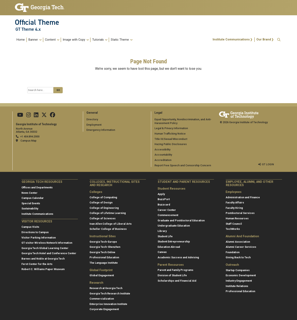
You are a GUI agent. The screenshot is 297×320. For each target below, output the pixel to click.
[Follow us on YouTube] (20, 115)
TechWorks (233, 228)
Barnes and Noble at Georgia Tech (43, 258)
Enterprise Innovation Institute (108, 304)
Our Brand (263, 39)
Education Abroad (169, 246)
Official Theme (37, 22)
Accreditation (162, 160)
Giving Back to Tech (238, 257)
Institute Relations (237, 286)
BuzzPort (164, 199)
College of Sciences (103, 218)
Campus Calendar (32, 198)
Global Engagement (102, 275)
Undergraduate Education (174, 225)
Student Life (165, 236)
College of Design (101, 202)
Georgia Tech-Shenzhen (105, 246)
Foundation (232, 252)
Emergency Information (100, 129)
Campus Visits (30, 226)
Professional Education (104, 257)
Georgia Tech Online (102, 252)
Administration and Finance (243, 197)
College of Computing (103, 197)
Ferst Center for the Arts (36, 264)
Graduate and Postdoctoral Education (181, 220)
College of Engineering (104, 207)
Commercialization (102, 298)
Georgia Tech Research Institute (110, 293)
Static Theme (120, 39)
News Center (29, 192)
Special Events (30, 203)
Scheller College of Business (108, 228)
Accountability (163, 154)
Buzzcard (164, 204)
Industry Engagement (239, 280)
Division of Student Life (172, 275)
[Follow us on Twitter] (44, 115)
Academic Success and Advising (178, 257)
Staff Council (234, 223)
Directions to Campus (35, 232)
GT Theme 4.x (28, 29)
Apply (161, 194)
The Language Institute (104, 262)
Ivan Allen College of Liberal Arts (111, 223)
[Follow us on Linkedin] (36, 115)
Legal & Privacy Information (171, 128)
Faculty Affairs (235, 202)
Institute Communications (231, 39)
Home (20, 39)
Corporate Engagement (104, 309)
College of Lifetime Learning (108, 213)
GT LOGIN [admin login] (268, 164)
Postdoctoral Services (240, 213)
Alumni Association (238, 241)
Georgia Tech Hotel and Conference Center (48, 253)
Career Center (167, 209)
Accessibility (162, 149)
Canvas (162, 252)
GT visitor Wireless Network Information (46, 242)
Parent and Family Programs (175, 270)
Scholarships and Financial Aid (177, 280)
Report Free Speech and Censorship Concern (182, 165)
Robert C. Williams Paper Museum (43, 269)
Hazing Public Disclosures (170, 144)
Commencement (168, 215)
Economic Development (241, 275)
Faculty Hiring (234, 207)
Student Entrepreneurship (174, 241)
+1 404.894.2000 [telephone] (29, 136)
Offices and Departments (37, 187)
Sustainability (29, 208)
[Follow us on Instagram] (28, 115)
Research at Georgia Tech (106, 288)
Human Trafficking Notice (170, 133)
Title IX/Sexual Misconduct (170, 139)
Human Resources (237, 218)
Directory (92, 119)
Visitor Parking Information (38, 237)
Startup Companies (238, 270)
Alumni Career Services (241, 246)
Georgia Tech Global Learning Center (44, 248)
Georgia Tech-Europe (103, 241)
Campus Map (28, 140)
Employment (93, 124)
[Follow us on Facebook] (52, 115)
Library (162, 231)
